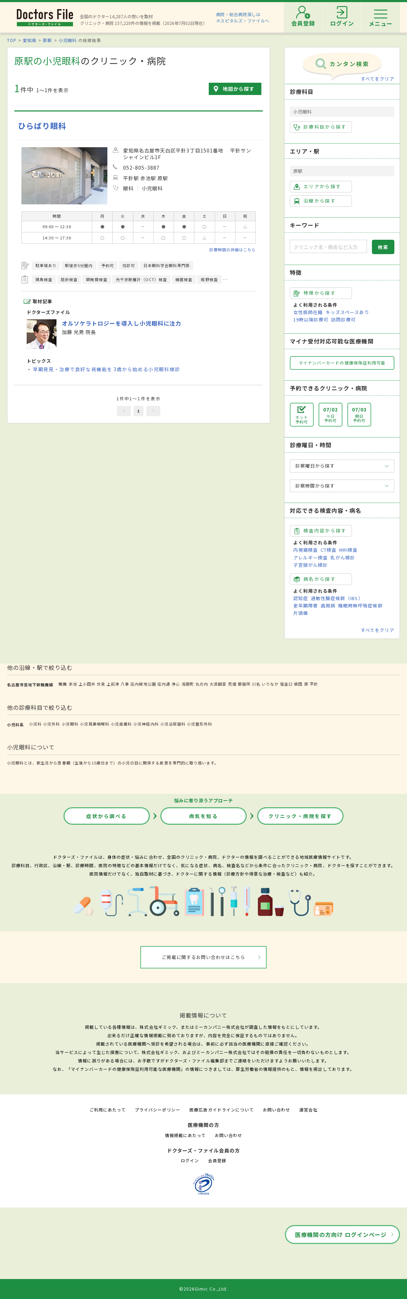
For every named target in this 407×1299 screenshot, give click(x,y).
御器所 (244, 684)
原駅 (47, 40)
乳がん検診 (343, 557)
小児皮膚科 (121, 724)
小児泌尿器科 (173, 724)
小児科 (35, 724)
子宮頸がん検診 (310, 565)
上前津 (113, 684)
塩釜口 (286, 684)
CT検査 (328, 549)
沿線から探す (315, 200)
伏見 (101, 684)
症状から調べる (106, 815)
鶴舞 (63, 684)
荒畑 (232, 684)
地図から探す (238, 88)
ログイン (190, 1160)
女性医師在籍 (308, 312)
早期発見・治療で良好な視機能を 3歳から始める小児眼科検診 (106, 369)
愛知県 (29, 40)
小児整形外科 (199, 724)
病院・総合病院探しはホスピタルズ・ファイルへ (243, 17)
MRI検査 (348, 549)
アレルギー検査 (310, 557)
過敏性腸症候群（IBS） (337, 598)
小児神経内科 (146, 724)
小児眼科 (68, 40)
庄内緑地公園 (143, 684)
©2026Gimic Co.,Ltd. (203, 1289)
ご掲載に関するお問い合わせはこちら (204, 957)
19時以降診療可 (310, 319)
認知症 (300, 598)
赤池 (73, 684)
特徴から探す (315, 293)
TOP (11, 40)
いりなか (270, 684)
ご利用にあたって (107, 1110)
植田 (298, 684)
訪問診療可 (343, 319)
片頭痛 (300, 613)
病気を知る (203, 815)
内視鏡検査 (305, 549)
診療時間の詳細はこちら (232, 249)
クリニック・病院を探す (300, 815)
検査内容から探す (320, 530)
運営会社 (308, 1110)
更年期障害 (305, 605)
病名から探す (315, 579)
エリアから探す (317, 186)
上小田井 (87, 684)
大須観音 (217, 684)
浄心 (176, 684)
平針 (314, 684)
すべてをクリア (377, 78)
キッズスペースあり (347, 312)
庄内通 (164, 684)
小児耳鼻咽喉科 (94, 724)
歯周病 (328, 605)
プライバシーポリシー (157, 1110)
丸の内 (201, 684)
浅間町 (187, 684)
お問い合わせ (276, 1110)
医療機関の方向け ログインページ (341, 1234)
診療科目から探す (320, 126)
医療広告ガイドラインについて (221, 1110)
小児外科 (51, 724)
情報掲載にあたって (185, 1135)
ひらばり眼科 (42, 125)
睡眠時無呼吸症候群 (360, 605)
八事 (125, 684)
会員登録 (217, 1160)
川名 (256, 684)
